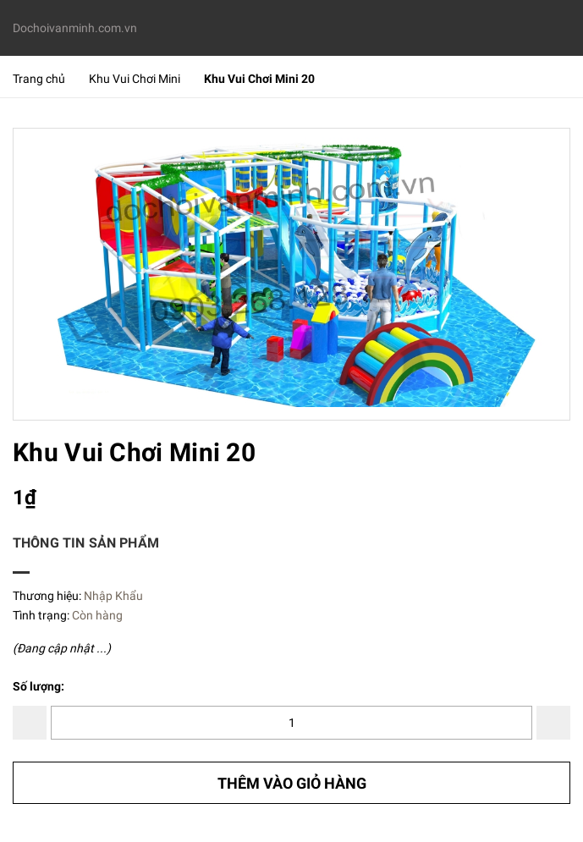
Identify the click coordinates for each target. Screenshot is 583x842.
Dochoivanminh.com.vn (75, 28)
